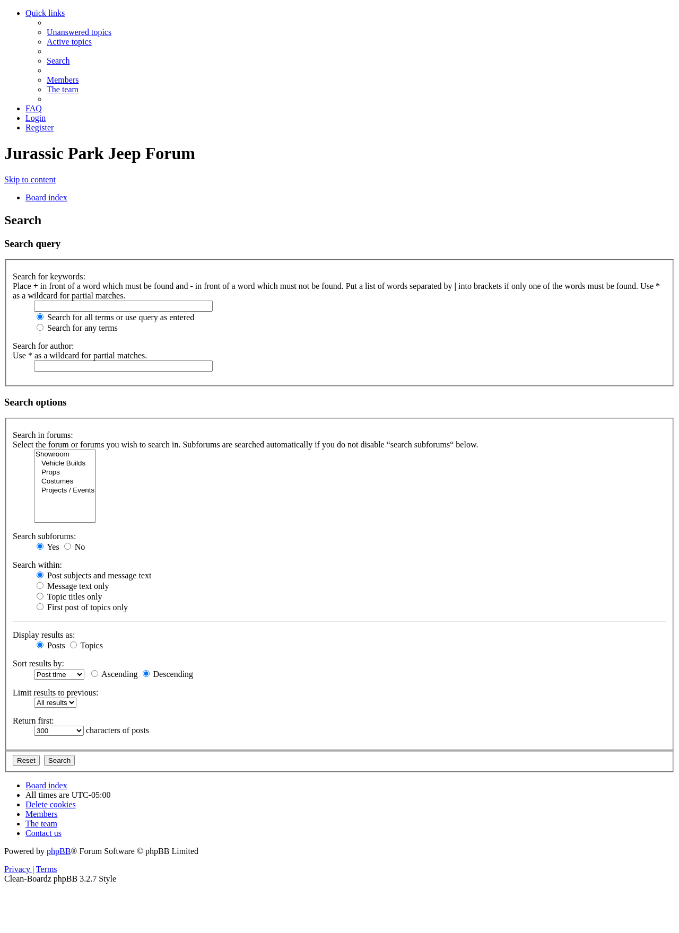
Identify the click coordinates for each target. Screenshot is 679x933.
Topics (86, 645)
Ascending (114, 674)
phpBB (59, 851)
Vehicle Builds (64, 463)
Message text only (73, 586)
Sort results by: (38, 663)
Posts (51, 645)
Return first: (33, 720)
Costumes (64, 481)
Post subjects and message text (94, 575)
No (74, 546)
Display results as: (44, 634)
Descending (168, 674)
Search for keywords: (49, 276)
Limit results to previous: (55, 692)
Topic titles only (69, 596)
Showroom (64, 454)
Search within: (37, 564)
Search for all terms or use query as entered (115, 317)
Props (64, 472)
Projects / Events (64, 490)
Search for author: (43, 345)
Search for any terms (77, 327)
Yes (48, 546)
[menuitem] (79, 32)
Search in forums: (43, 434)
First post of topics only (82, 607)
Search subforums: (44, 536)
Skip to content (30, 179)
